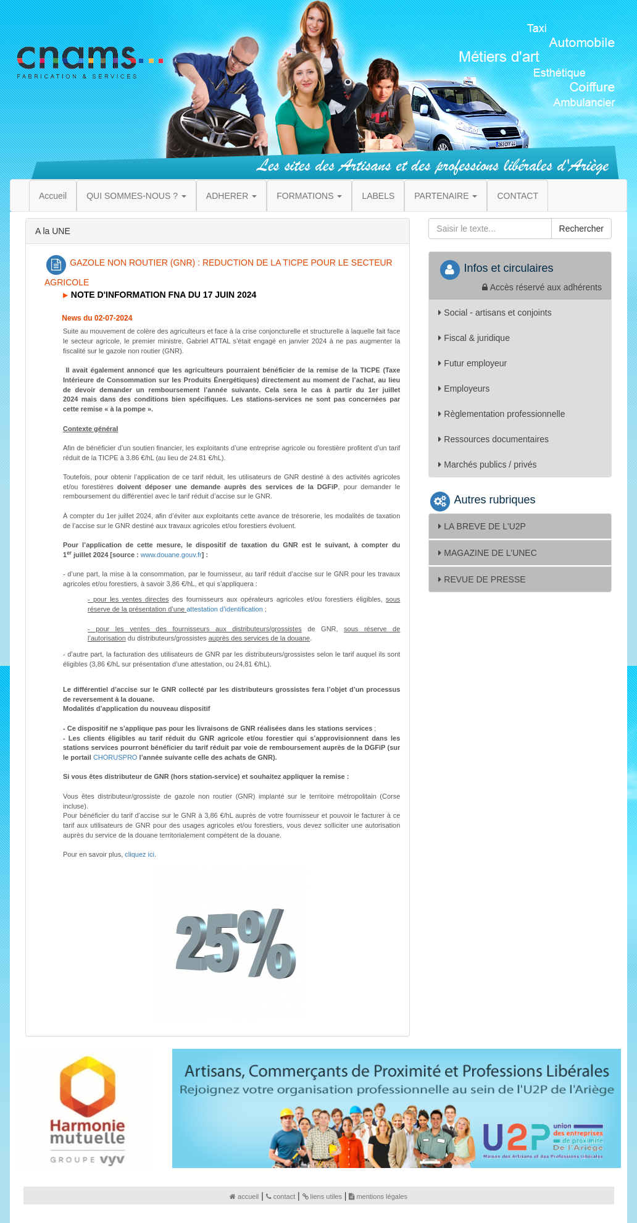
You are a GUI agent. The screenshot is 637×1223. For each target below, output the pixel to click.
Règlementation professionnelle (501, 414)
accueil (244, 1196)
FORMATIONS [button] (309, 196)
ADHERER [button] (231, 196)
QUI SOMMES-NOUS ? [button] (136, 196)
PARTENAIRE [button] (445, 196)
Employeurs (463, 388)
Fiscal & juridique (474, 338)
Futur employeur (472, 363)
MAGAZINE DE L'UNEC (487, 553)
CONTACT (517, 196)
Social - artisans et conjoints (494, 312)
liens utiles (322, 1196)
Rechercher (581, 228)
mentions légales (378, 1196)
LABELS (378, 196)
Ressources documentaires (493, 439)
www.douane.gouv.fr (171, 554)
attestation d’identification (224, 609)
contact (280, 1196)
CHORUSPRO (115, 757)
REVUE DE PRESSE (481, 579)
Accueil (53, 196)
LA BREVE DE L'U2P (482, 526)
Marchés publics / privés (487, 464)
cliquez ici (139, 854)
